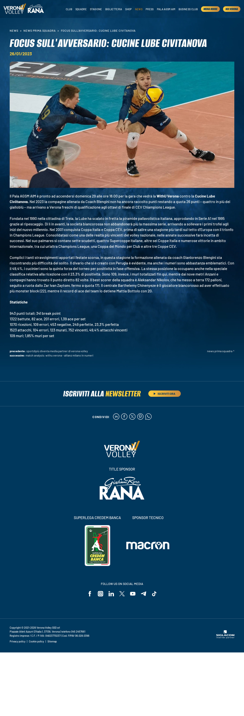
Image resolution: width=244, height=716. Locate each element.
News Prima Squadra (39, 30)
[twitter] (132, 416)
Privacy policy (17, 641)
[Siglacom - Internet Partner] (225, 637)
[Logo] (15, 9)
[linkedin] (116, 416)
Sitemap (52, 641)
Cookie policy (36, 641)
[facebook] (124, 416)
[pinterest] (140, 416)
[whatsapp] (148, 416)
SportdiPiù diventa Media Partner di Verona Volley (57, 351)
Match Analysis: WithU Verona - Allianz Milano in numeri (59, 355)
